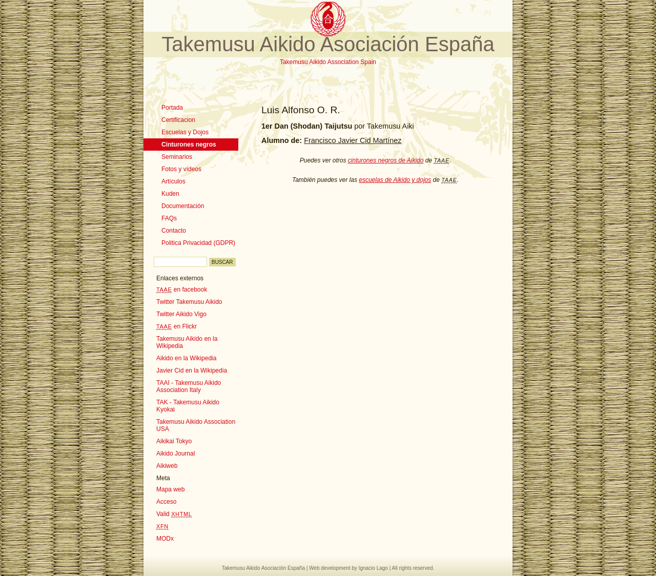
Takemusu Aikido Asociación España (327, 44)
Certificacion (178, 120)
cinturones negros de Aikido (386, 160)
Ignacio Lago (373, 568)
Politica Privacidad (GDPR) (198, 242)
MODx (165, 538)
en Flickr (176, 326)
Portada (172, 107)
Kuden (170, 193)
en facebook (181, 289)
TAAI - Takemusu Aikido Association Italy (188, 386)
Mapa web (170, 489)
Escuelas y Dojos (185, 132)
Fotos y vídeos (181, 169)
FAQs (169, 218)
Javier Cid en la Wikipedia (191, 370)
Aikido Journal (175, 453)
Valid (174, 514)
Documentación (182, 206)
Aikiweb (166, 465)
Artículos (173, 181)
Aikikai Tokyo (174, 441)
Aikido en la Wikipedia (186, 358)
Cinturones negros (188, 144)
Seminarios (176, 156)
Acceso (166, 501)
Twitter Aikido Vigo (181, 314)
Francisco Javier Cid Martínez (352, 140)
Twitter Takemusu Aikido (189, 301)
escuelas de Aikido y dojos (395, 179)
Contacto (173, 230)
